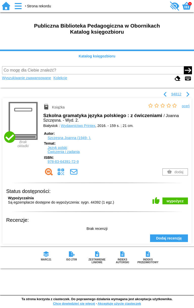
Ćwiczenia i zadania (63, 152)
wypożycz (175, 201)
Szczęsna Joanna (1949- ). (69, 138)
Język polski (57, 148)
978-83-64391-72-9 (63, 162)
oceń (186, 106)
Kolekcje (60, 78)
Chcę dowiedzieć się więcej (74, 303)
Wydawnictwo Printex (78, 126)
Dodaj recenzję (169, 238)
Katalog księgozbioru (97, 56)
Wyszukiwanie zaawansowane (26, 78)
